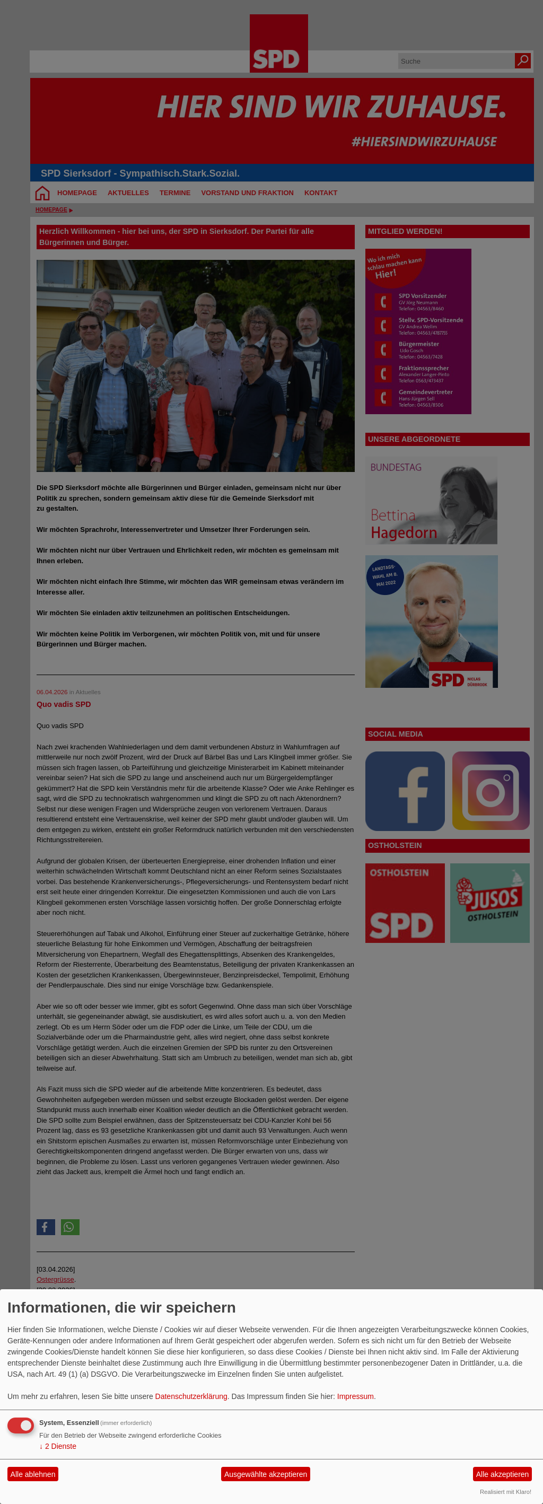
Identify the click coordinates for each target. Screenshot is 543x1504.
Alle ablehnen (33, 1474)
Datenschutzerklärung (191, 1396)
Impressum (355, 1396)
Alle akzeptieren (502, 1474)
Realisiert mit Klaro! (505, 1492)
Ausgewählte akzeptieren (265, 1474)
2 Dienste (57, 1446)
